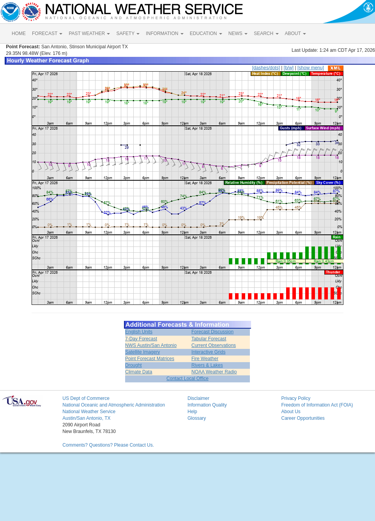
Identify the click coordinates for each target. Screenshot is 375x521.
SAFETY (128, 33)
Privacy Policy (295, 398)
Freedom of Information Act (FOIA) (317, 405)
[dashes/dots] (266, 67)
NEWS (238, 33)
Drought (133, 365)
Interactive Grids (208, 352)
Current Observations (213, 345)
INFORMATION (164, 33)
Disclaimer (198, 398)
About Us (290, 411)
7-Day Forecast (141, 338)
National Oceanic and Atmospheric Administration (113, 405)
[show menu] (310, 67)
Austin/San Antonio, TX (86, 418)
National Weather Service (88, 411)
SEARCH (266, 33)
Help (192, 411)
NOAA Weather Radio (214, 372)
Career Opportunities (302, 418)
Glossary (197, 418)
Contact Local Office (187, 378)
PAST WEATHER (89, 33)
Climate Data (138, 372)
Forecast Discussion (212, 331)
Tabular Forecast (208, 338)
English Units (138, 331)
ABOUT (295, 33)
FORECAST (47, 33)
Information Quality (207, 405)
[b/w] (289, 67)
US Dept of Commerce (86, 398)
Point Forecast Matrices (149, 358)
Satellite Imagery (142, 352)
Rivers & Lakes (207, 365)
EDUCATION (206, 33)
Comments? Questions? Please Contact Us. (108, 445)
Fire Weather (204, 358)
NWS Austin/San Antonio (151, 345)
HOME (19, 33)
